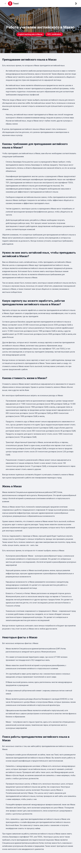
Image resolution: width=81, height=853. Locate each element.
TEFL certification (54, 34)
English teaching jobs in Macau (30, 34)
